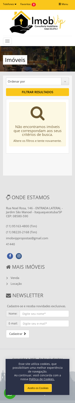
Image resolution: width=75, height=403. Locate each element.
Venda (15, 278)
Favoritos (25, 4)
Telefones (9, 4)
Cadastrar (17, 334)
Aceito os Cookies (38, 388)
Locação (16, 284)
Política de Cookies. (42, 379)
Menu (63, 4)
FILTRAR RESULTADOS (37, 92)
